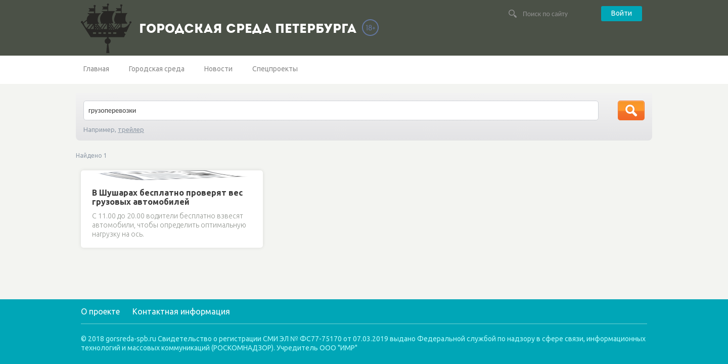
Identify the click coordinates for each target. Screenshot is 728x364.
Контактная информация (181, 311)
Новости (218, 69)
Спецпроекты (275, 69)
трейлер (131, 129)
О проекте (100, 311)
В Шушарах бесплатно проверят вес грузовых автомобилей (167, 197)
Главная (96, 69)
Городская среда (157, 69)
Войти (621, 13)
